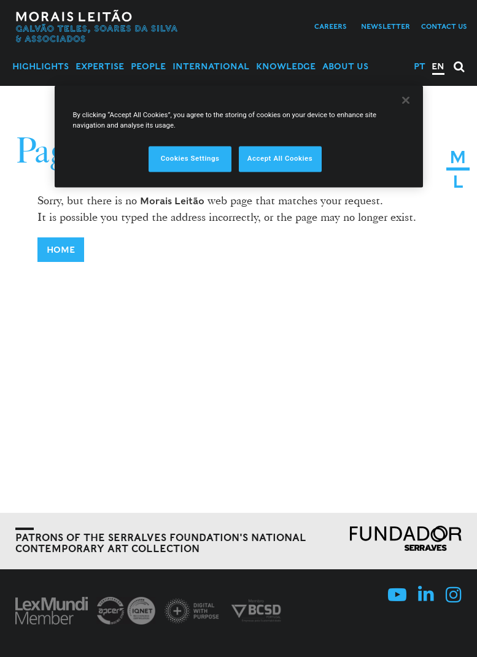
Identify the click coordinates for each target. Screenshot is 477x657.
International (211, 66)
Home (61, 250)
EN (438, 66)
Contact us (444, 26)
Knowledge (286, 66)
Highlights (40, 66)
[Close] (405, 99)
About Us (345, 66)
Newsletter (385, 26)
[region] (239, 136)
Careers (330, 26)
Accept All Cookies (279, 158)
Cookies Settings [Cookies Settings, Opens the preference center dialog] (190, 158)
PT (419, 66)
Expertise (100, 66)
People (148, 66)
